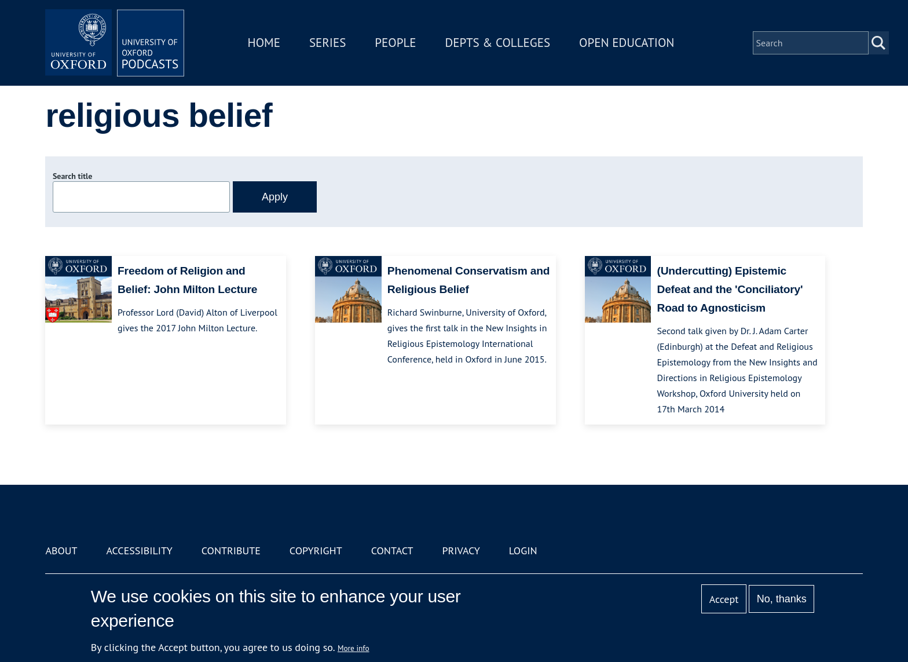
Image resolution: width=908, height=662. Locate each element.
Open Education (626, 42)
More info (353, 648)
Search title (72, 176)
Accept (724, 599)
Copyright (316, 550)
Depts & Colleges (498, 42)
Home (264, 42)
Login (523, 550)
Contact (392, 550)
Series (327, 42)
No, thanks (782, 599)
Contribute (231, 550)
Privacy (461, 550)
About (61, 550)
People (395, 42)
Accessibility (139, 550)
